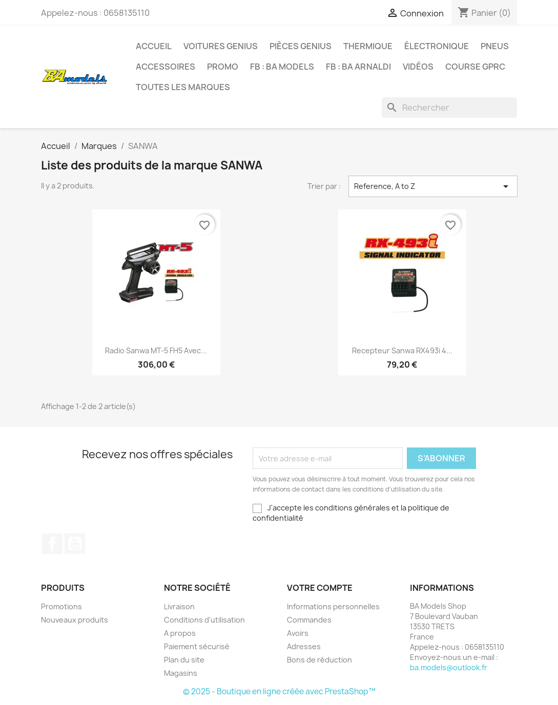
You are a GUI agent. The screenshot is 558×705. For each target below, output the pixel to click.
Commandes (309, 620)
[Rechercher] (449, 107)
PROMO (222, 66)
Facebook (52, 543)
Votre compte (320, 587)
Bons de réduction (319, 660)
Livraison (179, 606)
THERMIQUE (367, 46)
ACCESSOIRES (165, 66)
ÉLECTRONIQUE (436, 46)
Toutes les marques (183, 87)
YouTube (75, 543)
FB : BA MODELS (282, 66)
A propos (180, 633)
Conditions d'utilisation (204, 620)
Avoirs (297, 633)
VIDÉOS (418, 66)
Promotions (61, 606)
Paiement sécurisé (197, 646)
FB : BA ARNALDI (358, 66)
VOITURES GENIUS (220, 46)
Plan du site (184, 660)
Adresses (304, 646)
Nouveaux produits (74, 620)
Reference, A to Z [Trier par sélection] (433, 186)
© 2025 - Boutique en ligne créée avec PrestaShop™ (279, 691)
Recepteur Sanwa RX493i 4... (402, 350)
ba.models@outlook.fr (448, 667)
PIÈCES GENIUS (301, 46)
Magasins (180, 673)
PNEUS (495, 46)
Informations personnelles (333, 606)
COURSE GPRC (475, 66)
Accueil (154, 46)
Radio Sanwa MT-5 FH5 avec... (156, 350)
